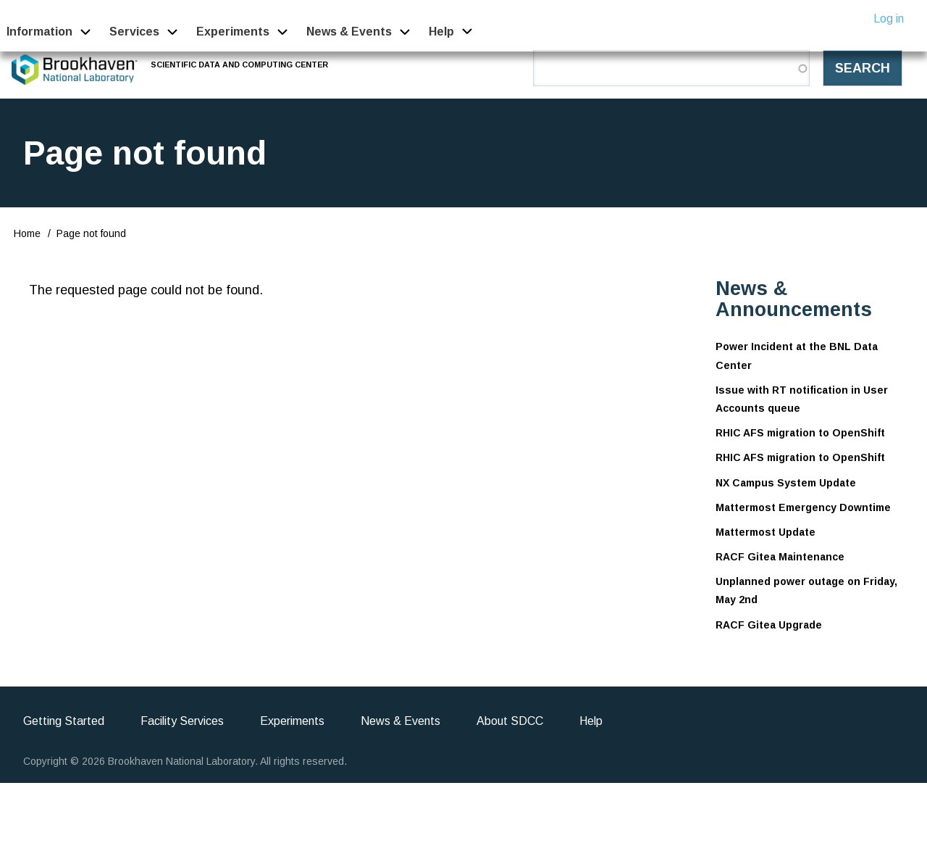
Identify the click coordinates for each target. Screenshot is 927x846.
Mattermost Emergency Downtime (803, 507)
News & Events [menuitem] (349, 31)
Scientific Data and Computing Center (240, 64)
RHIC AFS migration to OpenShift (800, 433)
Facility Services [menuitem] (182, 721)
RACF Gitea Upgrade (769, 625)
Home (27, 233)
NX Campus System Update (786, 483)
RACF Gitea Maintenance (780, 557)
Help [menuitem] (442, 31)
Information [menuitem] (39, 31)
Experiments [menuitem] (232, 31)
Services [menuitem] (134, 31)
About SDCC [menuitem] (510, 721)
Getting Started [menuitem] (63, 721)
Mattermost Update (765, 532)
